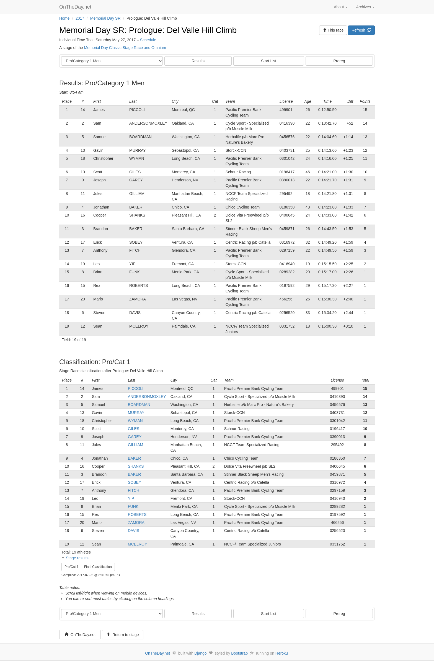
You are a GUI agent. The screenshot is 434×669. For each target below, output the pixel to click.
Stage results (77, 558)
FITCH (133, 490)
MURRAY (136, 412)
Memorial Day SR (105, 18)
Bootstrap (239, 653)
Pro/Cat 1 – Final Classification (88, 567)
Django (200, 653)
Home (64, 18)
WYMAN (135, 420)
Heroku (281, 653)
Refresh (361, 30)
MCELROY (137, 544)
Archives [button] (365, 7)
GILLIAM (135, 444)
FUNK (133, 506)
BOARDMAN (139, 404)
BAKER (134, 458)
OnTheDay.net (76, 7)
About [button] (341, 7)
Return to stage (122, 634)
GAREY (134, 436)
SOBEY (134, 482)
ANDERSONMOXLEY (147, 396)
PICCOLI (135, 388)
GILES (133, 428)
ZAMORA (136, 522)
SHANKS (136, 466)
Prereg (339, 61)
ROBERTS (137, 514)
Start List (268, 61)
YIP (131, 498)
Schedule (148, 40)
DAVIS (133, 530)
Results (198, 61)
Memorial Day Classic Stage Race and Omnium (125, 47)
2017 (80, 18)
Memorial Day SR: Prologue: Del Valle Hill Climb (148, 30)
